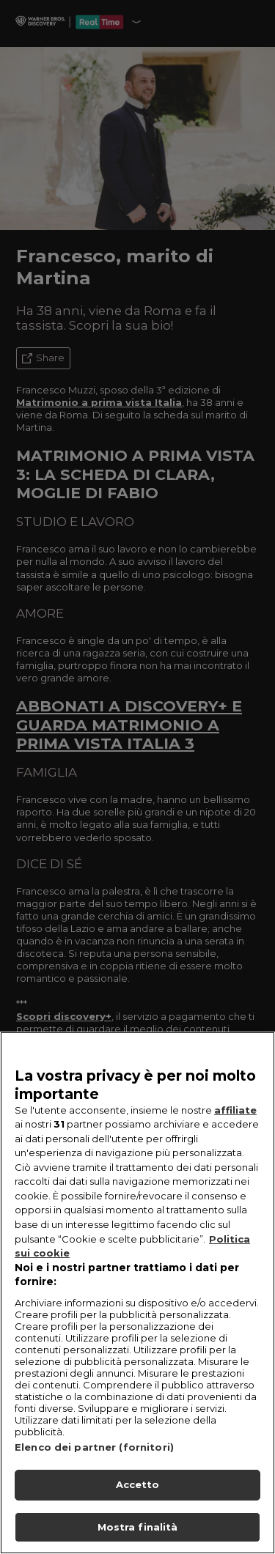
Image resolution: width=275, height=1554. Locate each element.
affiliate (235, 1133)
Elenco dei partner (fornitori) (94, 1470)
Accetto (138, 1507)
